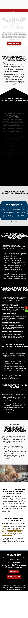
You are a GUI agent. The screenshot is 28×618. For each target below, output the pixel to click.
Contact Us (14, 572)
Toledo (4, 526)
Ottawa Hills (11, 530)
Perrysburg (11, 531)
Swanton (9, 535)
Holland (9, 533)
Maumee (20, 533)
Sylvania (4, 533)
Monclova (5, 531)
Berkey (4, 535)
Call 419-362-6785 (14, 42)
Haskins (15, 533)
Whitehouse (18, 530)
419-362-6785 (16, 563)
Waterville (18, 531)
